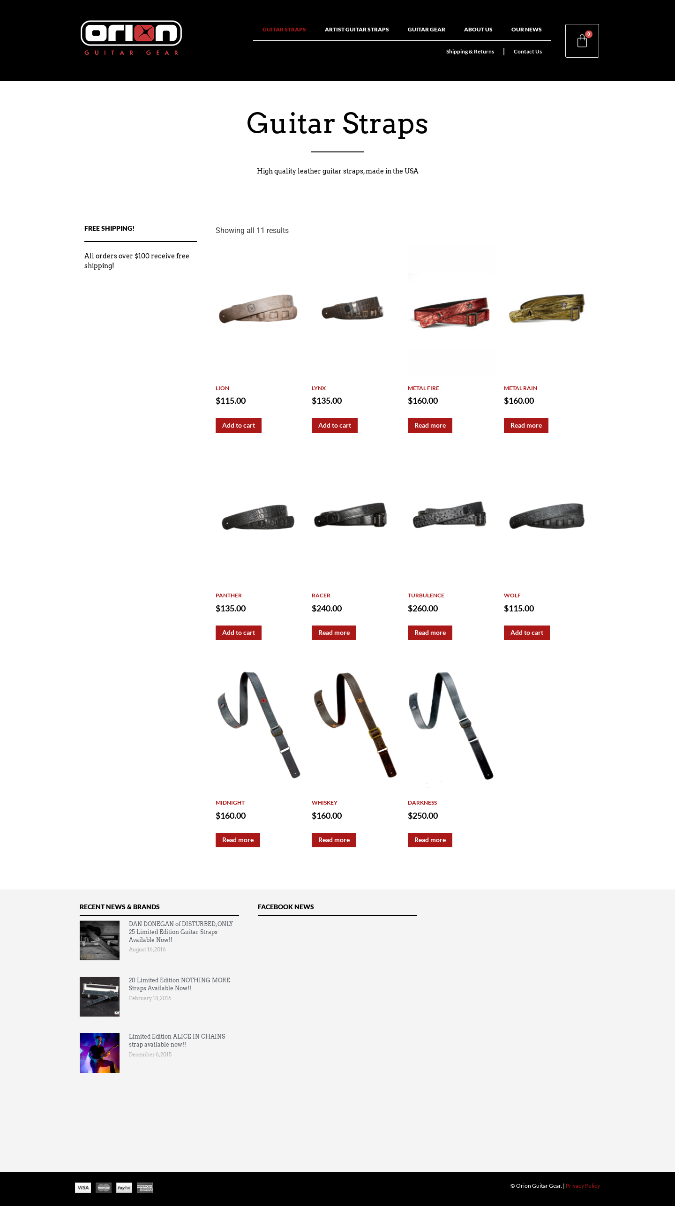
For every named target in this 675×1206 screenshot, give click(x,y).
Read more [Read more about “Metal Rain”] (526, 425)
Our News (526, 29)
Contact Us (528, 51)
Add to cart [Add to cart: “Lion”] (238, 425)
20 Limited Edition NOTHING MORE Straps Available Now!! (179, 984)
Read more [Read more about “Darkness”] (430, 840)
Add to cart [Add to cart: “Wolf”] (526, 632)
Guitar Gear (426, 29)
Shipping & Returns (470, 51)
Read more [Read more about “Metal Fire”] (430, 425)
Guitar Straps (284, 29)
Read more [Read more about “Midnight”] (238, 840)
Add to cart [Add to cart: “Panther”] (238, 632)
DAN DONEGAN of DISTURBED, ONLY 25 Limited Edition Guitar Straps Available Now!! (181, 931)
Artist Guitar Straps (357, 29)
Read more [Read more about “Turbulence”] (430, 632)
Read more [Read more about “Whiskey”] (334, 840)
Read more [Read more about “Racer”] (334, 632)
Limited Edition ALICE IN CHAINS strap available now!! (177, 1040)
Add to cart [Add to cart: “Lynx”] (334, 425)
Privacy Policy (583, 1185)
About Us (478, 29)
